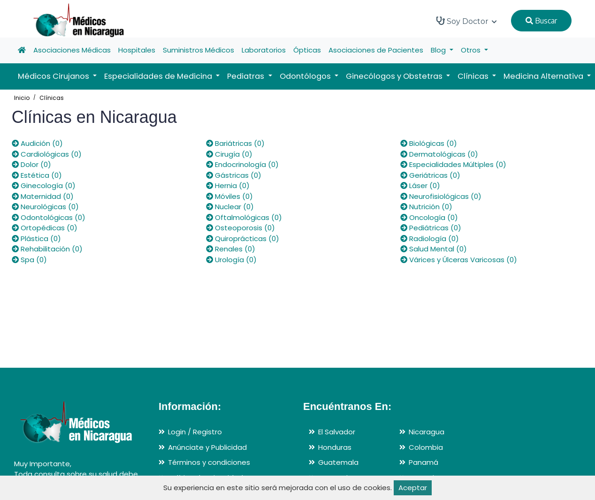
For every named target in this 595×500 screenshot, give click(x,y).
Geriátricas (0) (430, 175)
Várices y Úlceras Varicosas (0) (458, 260)
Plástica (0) (36, 238)
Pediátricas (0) (430, 228)
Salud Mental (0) (433, 249)
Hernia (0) (228, 185)
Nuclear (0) (230, 207)
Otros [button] (471, 50)
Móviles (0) (229, 196)
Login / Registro (195, 432)
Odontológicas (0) (48, 217)
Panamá (423, 462)
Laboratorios (264, 50)
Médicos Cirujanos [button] (54, 76)
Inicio (22, 98)
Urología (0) (231, 260)
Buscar (541, 20)
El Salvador (336, 432)
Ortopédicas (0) (44, 228)
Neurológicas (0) (45, 207)
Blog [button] (439, 50)
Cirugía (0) (229, 154)
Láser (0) (420, 185)
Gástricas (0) (233, 175)
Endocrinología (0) (242, 164)
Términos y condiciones (209, 462)
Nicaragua (426, 432)
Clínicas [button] (474, 76)
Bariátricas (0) (235, 143)
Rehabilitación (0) (47, 249)
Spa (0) (29, 260)
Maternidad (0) (43, 196)
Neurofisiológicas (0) (440, 196)
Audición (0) (37, 143)
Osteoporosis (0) (240, 228)
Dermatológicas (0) (439, 154)
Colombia (426, 447)
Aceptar (412, 487)
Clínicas (51, 98)
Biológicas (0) (428, 143)
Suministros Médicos (198, 50)
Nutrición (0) (426, 207)
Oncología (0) (429, 217)
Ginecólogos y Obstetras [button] (395, 76)
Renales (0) (230, 249)
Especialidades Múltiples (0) (453, 164)
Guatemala (338, 462)
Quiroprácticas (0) (242, 238)
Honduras (334, 447)
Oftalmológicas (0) (244, 217)
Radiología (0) (429, 238)
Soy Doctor (466, 21)
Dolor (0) (31, 164)
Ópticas (307, 50)
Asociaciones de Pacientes (375, 50)
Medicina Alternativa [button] (544, 76)
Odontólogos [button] (306, 76)
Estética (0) (37, 175)
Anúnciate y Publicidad (207, 447)
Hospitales (136, 50)
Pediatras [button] (246, 76)
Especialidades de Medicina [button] (159, 76)
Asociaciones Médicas (72, 50)
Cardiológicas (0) (47, 154)
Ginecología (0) (44, 185)
